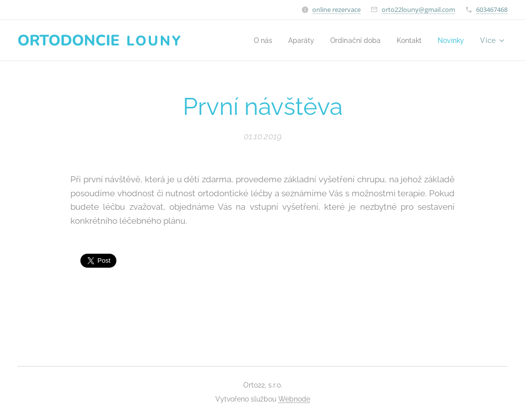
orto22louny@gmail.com (418, 9)
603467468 (492, 9)
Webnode (294, 399)
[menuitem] (253, 40)
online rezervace (336, 9)
